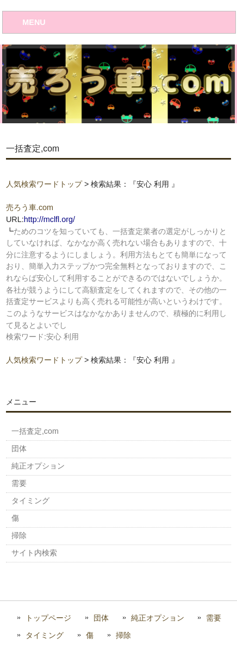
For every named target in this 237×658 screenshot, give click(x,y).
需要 (213, 618)
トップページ (48, 618)
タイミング (45, 635)
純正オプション (157, 618)
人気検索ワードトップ (44, 184)
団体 (101, 618)
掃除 (123, 635)
